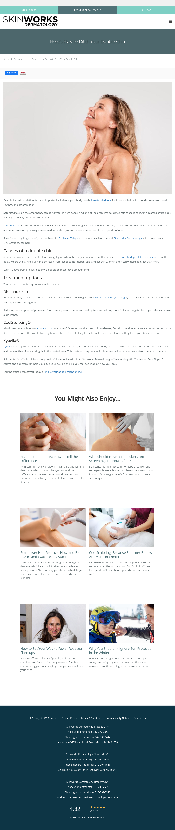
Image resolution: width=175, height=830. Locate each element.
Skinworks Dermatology (15, 59)
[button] (87, 10)
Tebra (102, 817)
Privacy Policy (69, 718)
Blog (34, 59)
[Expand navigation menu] (170, 21)
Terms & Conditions (92, 718)
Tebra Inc (52, 718)
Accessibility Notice (118, 718)
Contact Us (139, 718)
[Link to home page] (29, 21)
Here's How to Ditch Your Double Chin (59, 59)
